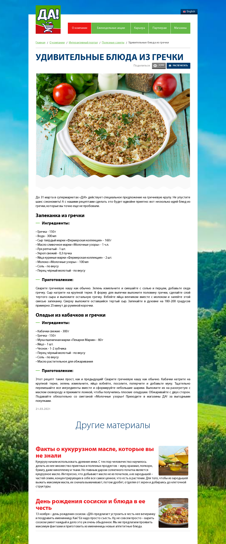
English (189, 11)
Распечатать (180, 65)
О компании (79, 28)
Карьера (139, 28)
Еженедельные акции (111, 28)
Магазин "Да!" (48, 19)
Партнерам (160, 28)
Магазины (180, 28)
